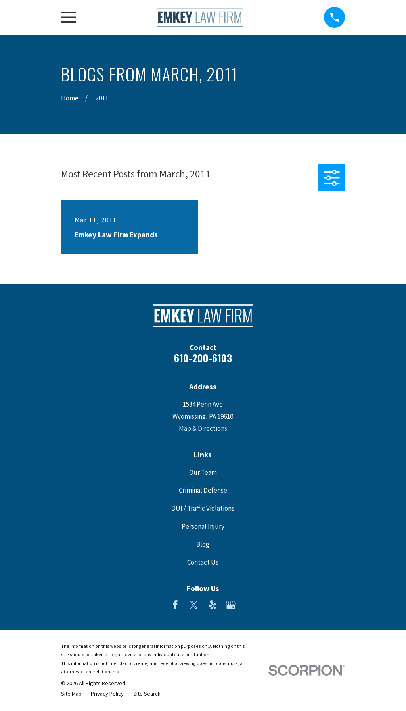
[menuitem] (71, 694)
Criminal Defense (203, 490)
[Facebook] (175, 605)
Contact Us (202, 562)
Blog (202, 544)
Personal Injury (203, 526)
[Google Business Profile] (231, 605)
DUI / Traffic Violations (202, 508)
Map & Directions (203, 428)
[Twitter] (194, 605)
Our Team (203, 472)
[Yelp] (212, 605)
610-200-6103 (203, 358)
